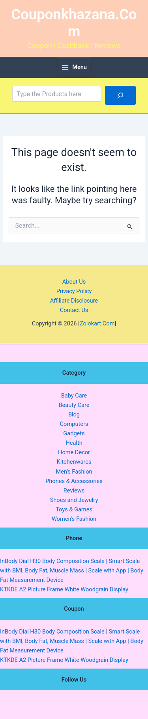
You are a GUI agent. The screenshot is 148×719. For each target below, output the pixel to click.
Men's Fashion (74, 471)
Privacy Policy (74, 291)
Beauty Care (73, 405)
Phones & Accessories (74, 481)
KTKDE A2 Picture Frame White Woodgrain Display (64, 589)
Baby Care (74, 395)
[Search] (120, 95)
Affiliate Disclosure (74, 300)
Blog (74, 414)
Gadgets (73, 433)
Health (74, 442)
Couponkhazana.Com (74, 23)
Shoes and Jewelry (74, 499)
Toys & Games (74, 509)
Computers (74, 423)
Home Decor (74, 452)
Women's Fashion (74, 518)
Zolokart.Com (97, 323)
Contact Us (74, 310)
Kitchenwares (74, 461)
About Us (74, 281)
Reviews (74, 490)
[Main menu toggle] (74, 67)
